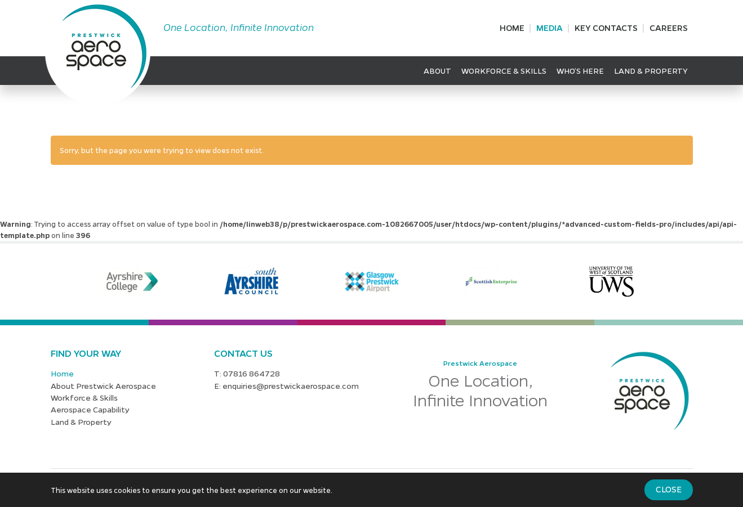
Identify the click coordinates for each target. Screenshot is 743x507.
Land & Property (651, 70)
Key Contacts (606, 27)
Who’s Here (580, 70)
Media (549, 27)
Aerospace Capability (90, 409)
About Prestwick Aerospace (103, 385)
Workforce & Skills (503, 70)
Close (669, 489)
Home (512, 27)
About (437, 70)
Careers (668, 27)
